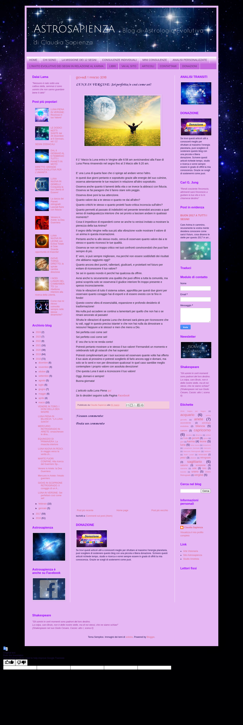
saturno (184, 465)
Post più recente (85, 510)
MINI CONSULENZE (154, 59)
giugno (42, 389)
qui (109, 390)
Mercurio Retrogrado (191, 451)
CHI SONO (49, 59)
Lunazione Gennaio (191, 448)
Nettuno (207, 451)
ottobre (42, 371)
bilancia (200, 426)
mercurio (207, 448)
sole (194, 468)
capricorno (202, 430)
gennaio (43, 508)
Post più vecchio (159, 510)
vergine (198, 474)
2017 (39, 513)
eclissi (208, 435)
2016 (39, 518)
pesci (183, 457)
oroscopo (203, 454)
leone (203, 441)
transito (183, 472)
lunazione (207, 445)
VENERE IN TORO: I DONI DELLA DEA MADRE (48, 409)
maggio (43, 393)
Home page (122, 510)
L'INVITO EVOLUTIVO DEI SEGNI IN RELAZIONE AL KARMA (66, 66)
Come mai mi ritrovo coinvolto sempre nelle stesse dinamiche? (57, 308)
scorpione (200, 465)
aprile (42, 398)
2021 (39, 345)
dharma (199, 435)
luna (182, 444)
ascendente (185, 423)
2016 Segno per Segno (193, 411)
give (182, 442)
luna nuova (195, 445)
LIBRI (112, 66)
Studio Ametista (191, 559)
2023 (39, 336)
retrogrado (205, 457)
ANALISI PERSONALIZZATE (190, 59)
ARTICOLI (148, 66)
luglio (41, 385)
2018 (39, 359)
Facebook (123, 395)
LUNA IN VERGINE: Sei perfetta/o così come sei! (50, 495)
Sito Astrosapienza (192, 555)
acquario (187, 415)
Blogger (151, 637)
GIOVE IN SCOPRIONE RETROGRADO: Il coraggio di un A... (50, 486)
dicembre (44, 362)
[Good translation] (9, 662)
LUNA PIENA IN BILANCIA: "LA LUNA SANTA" (50, 419)
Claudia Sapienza (193, 527)
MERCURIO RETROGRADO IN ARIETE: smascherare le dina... (50, 430)
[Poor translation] (21, 662)
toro (204, 468)
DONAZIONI (189, 66)
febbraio (43, 503)
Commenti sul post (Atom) (99, 516)
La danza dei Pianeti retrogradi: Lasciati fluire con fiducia (57, 204)
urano (194, 471)
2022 (39, 341)
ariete (198, 419)
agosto (42, 380)
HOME (33, 59)
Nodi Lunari (189, 455)
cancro (183, 430)
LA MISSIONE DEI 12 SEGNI (79, 59)
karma (191, 441)
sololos (129, 637)
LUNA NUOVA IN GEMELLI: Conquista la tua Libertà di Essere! (57, 185)
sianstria (183, 468)
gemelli (195, 438)
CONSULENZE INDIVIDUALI (119, 59)
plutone (193, 458)
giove (206, 438)
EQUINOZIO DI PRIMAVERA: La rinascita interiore (48, 442)
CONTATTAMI (168, 66)
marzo (42, 402)
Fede (185, 438)
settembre (44, 376)
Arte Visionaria (190, 551)
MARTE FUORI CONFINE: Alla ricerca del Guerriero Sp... (50, 461)
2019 (39, 354)
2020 (39, 350)
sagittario (194, 462)
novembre (44, 367)
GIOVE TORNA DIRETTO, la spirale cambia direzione (57, 265)
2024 (39, 332)
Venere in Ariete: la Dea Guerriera (58, 220)
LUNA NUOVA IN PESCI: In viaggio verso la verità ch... (50, 451)
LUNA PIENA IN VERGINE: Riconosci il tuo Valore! (58, 113)
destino (189, 435)
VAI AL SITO (129, 66)
